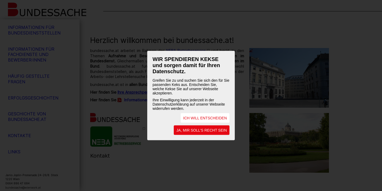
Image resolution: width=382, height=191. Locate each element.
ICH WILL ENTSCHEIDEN (205, 118)
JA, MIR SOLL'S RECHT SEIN (201, 130)
